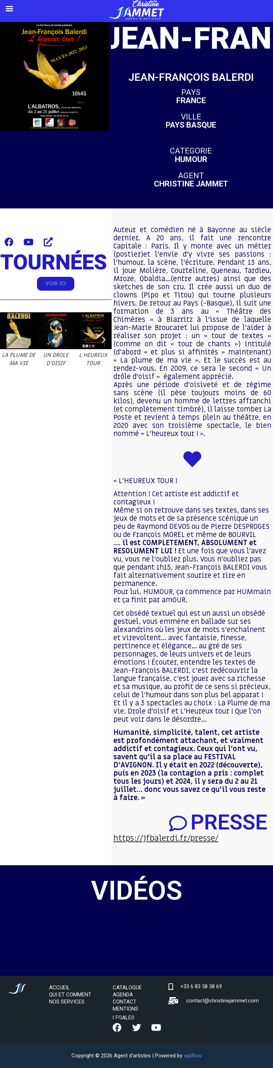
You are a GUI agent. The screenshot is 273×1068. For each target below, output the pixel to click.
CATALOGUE (127, 987)
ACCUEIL (59, 987)
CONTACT (124, 1002)
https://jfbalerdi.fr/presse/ (165, 838)
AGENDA (123, 994)
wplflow (193, 1055)
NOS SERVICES (67, 1002)
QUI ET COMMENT (70, 994)
